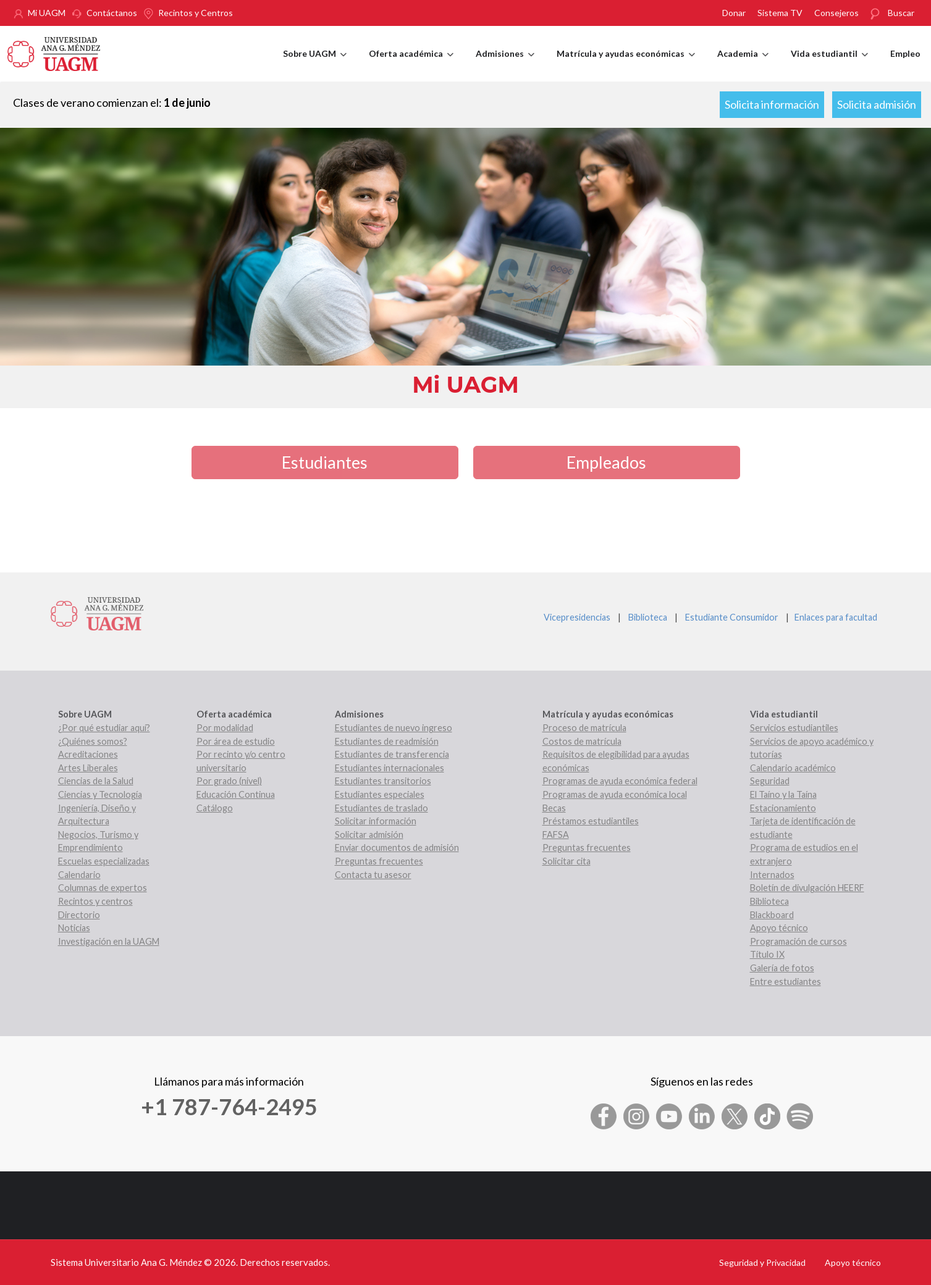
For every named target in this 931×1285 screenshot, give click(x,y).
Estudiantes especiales (379, 794)
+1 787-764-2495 (229, 1106)
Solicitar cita (566, 861)
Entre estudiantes (785, 981)
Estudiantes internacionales (389, 768)
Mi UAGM (46, 12)
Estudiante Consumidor (731, 617)
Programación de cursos (798, 941)
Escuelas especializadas (104, 861)
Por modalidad (224, 727)
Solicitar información (375, 821)
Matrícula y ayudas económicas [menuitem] (626, 65)
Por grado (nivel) (229, 781)
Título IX (767, 954)
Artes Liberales (88, 768)
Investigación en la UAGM (108, 941)
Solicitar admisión (369, 834)
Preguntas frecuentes (379, 861)
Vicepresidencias (577, 617)
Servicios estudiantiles (794, 727)
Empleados (606, 462)
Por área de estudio (235, 741)
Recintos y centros (95, 901)
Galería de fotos (782, 968)
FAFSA (555, 834)
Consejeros (836, 12)
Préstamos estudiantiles (590, 821)
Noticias (74, 928)
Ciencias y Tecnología (100, 794)
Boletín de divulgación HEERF (807, 887)
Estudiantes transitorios (383, 781)
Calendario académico (793, 768)
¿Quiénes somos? (92, 741)
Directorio (79, 915)
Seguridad (770, 781)
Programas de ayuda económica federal (619, 781)
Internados (772, 874)
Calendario (79, 874)
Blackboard (772, 915)
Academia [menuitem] (743, 65)
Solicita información (772, 104)
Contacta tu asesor (373, 874)
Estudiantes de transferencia (392, 754)
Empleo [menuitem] (905, 53)
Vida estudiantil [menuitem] (829, 65)
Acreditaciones (88, 754)
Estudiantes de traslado (381, 808)
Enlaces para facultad (834, 617)
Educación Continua (235, 794)
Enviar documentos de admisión (397, 847)
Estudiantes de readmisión (387, 741)
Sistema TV (780, 12)
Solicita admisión (876, 104)
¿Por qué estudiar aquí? (104, 727)
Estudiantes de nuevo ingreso (393, 727)
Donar (734, 12)
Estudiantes (325, 462)
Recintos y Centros (195, 12)
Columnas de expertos (102, 887)
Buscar (901, 12)
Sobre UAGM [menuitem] (315, 65)
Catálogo (214, 808)
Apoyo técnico (779, 928)
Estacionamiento (783, 808)
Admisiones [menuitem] (505, 65)
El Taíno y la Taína (783, 794)
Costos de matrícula (581, 741)
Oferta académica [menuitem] (411, 65)
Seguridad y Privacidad (762, 1262)
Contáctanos (111, 12)
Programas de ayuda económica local (614, 794)
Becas (554, 808)
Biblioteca (647, 617)
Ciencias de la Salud (95, 781)
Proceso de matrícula (584, 727)
